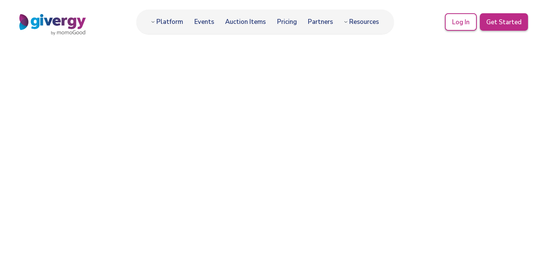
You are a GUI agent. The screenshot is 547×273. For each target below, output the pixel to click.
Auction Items (245, 21)
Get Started (504, 21)
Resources (364, 21)
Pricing (287, 21)
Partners (320, 21)
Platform (169, 21)
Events (204, 21)
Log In (460, 21)
